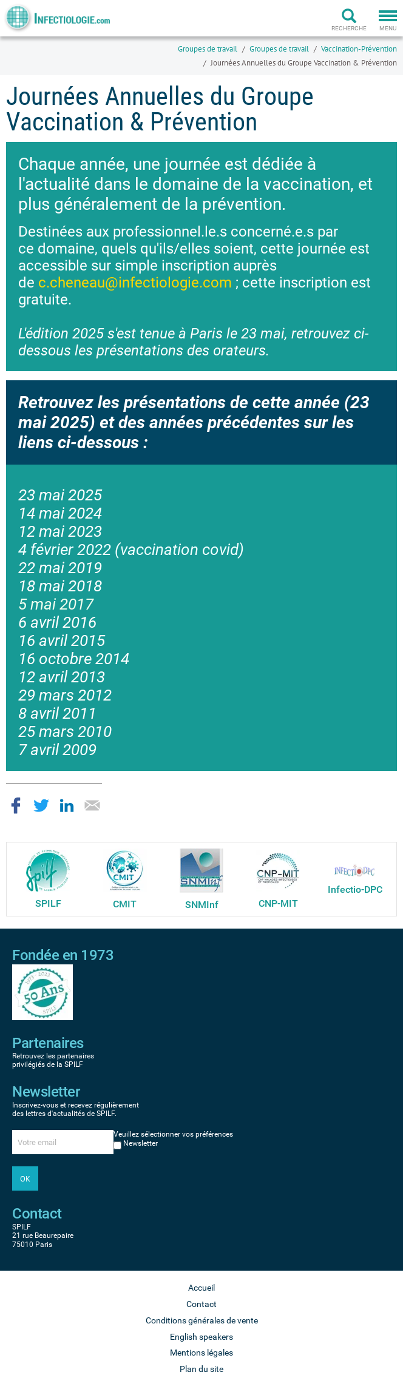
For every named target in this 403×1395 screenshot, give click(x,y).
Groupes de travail (207, 49)
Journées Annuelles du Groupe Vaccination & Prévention (304, 63)
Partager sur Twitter (41, 805)
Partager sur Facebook (15, 805)
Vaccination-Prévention (359, 49)
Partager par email (92, 805)
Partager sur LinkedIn (66, 805)
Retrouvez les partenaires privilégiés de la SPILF (53, 1060)
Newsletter (140, 1143)
